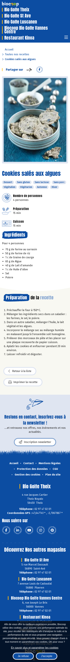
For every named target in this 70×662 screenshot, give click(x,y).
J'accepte (46, 656)
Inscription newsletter (35, 442)
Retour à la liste (19, 371)
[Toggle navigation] (66, 38)
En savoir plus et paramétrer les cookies (34, 647)
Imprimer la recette (23, 382)
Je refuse (23, 656)
